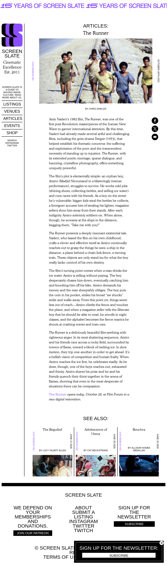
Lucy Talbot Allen (54, 450)
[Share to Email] (150, 137)
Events (12, 125)
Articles (12, 118)
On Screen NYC (33, 70)
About (83, 507)
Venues (12, 111)
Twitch (83, 530)
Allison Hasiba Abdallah (140, 449)
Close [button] (161, 543)
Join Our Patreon (33, 533)
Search (12, 140)
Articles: (95, 25)
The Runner (58, 394)
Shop (12, 133)
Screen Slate (83, 495)
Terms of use (61, 557)
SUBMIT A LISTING (83, 514)
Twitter (12, 145)
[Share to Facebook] (150, 120)
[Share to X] (150, 129)
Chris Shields (97, 108)
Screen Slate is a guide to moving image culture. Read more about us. (12, 92)
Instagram (12, 143)
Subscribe (118, 555)
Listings (12, 104)
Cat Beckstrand (97, 450)
